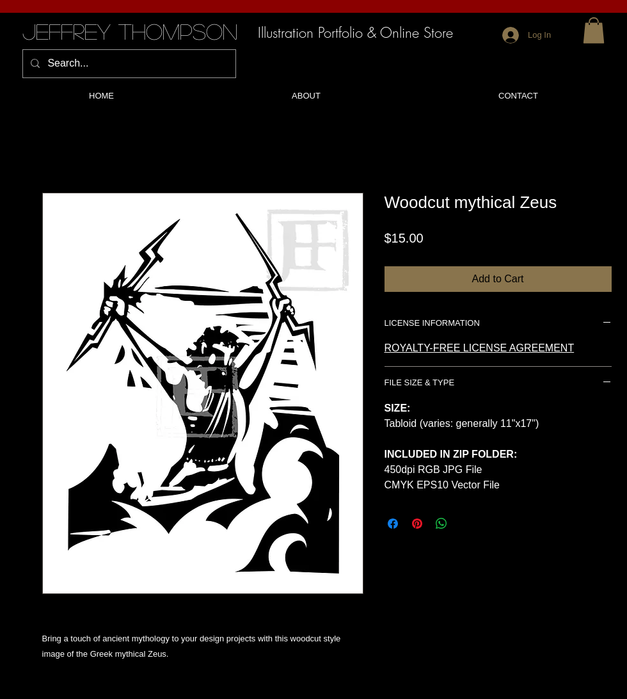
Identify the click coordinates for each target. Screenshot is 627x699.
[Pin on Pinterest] (417, 523)
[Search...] (128, 63)
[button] (594, 30)
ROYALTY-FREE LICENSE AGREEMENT (480, 347)
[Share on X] (465, 523)
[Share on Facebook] (393, 523)
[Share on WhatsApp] (441, 523)
